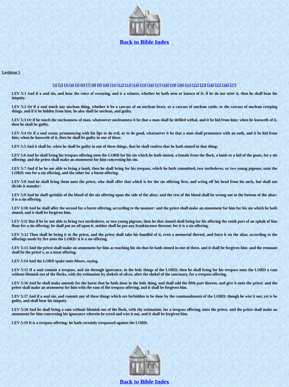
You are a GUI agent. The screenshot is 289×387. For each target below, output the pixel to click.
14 (136, 85)
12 (121, 85)
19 (173, 85)
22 (195, 85)
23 (203, 85)
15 (143, 85)
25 (218, 85)
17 (158, 85)
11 (113, 85)
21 (188, 85)
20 (180, 85)
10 (106, 85)
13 (128, 85)
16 (150, 85)
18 (166, 85)
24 (211, 85)
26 (225, 85)
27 (233, 85)
